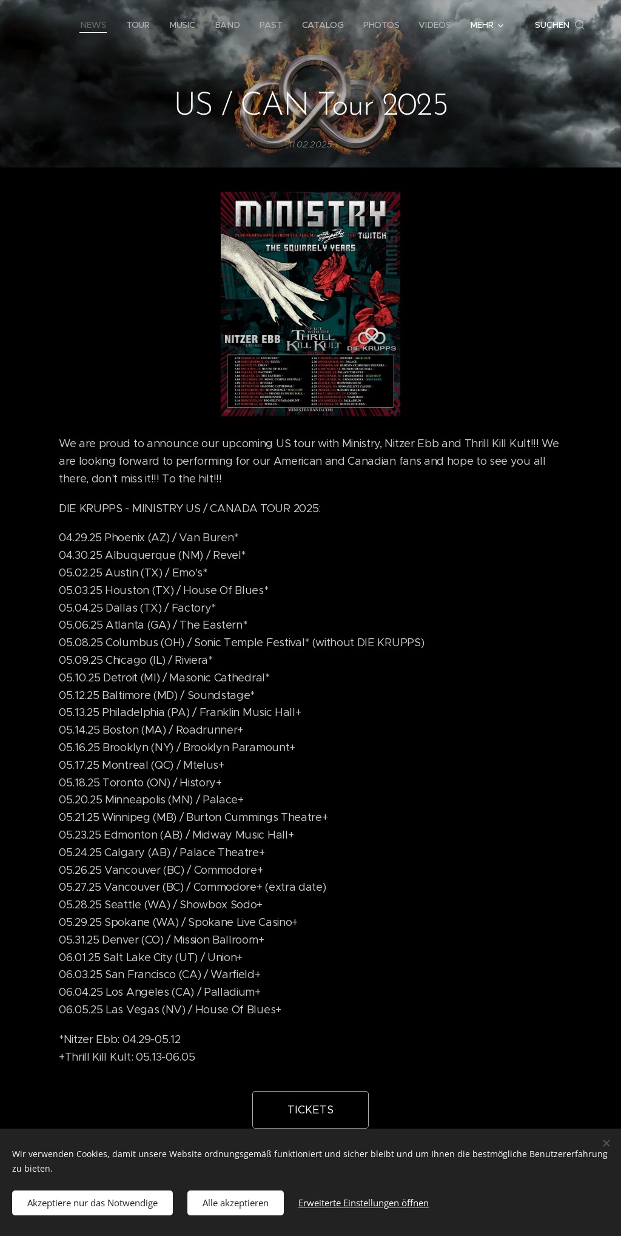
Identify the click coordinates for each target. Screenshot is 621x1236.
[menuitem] (96, 25)
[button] (560, 25)
